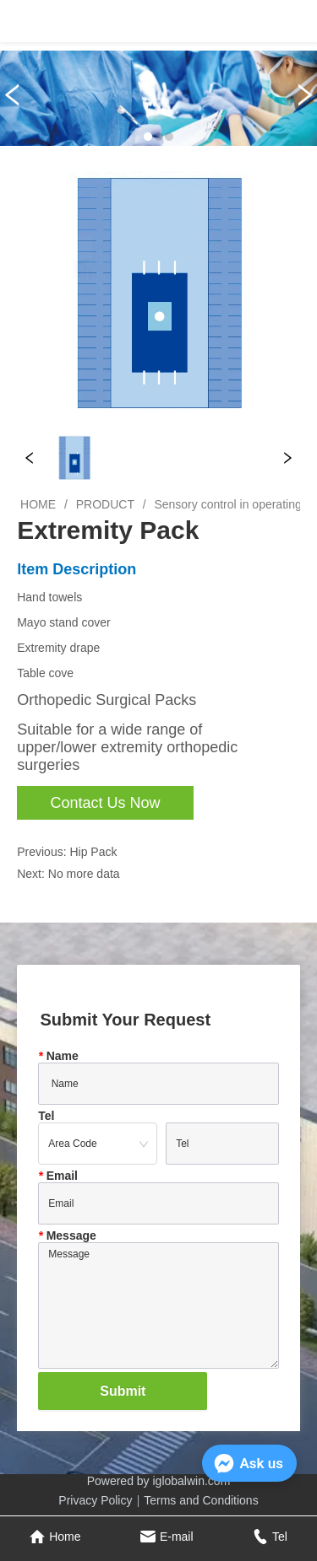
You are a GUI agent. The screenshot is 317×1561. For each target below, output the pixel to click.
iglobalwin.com (192, 1481)
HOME (38, 504)
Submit (122, 1391)
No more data (84, 873)
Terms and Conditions (201, 1500)
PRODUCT (105, 504)
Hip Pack (93, 852)
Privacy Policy (95, 1500)
